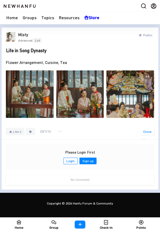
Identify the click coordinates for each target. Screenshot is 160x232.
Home (12, 17)
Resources (69, 17)
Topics (47, 17)
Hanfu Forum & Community (92, 203)
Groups (30, 17)
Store (91, 17)
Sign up (88, 161)
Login (70, 161)
